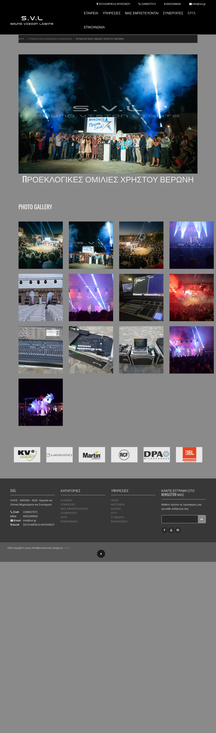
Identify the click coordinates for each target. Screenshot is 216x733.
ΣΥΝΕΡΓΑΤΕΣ (173, 13)
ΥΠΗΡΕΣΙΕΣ (111, 13)
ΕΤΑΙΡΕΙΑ (91, 13)
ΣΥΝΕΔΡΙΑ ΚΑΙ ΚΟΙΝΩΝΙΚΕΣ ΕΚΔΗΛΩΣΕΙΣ (50, 39)
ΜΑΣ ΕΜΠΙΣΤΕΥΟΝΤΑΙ (141, 13)
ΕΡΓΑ (191, 13)
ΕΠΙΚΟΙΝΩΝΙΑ (94, 27)
